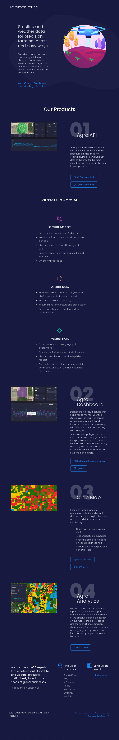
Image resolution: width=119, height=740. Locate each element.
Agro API (22, 83)
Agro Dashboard (37, 83)
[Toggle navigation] (109, 7)
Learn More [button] (81, 566)
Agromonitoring (23, 7)
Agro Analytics (37, 86)
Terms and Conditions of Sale (86, 712)
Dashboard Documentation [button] (89, 460)
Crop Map (23, 86)
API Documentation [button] (85, 177)
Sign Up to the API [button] (84, 184)
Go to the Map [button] (82, 559)
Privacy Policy (105, 712)
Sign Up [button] (79, 468)
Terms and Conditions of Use (99, 715)
